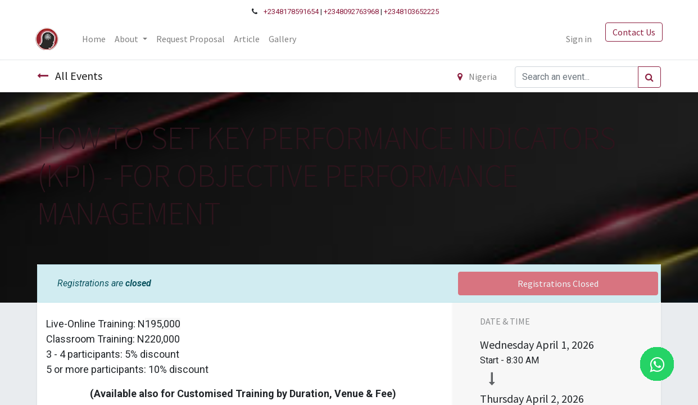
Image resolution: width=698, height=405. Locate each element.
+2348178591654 (291, 11)
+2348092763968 (351, 11)
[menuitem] (95, 39)
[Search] (649, 77)
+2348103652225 (411, 11)
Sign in (577, 38)
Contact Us (632, 32)
